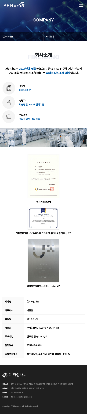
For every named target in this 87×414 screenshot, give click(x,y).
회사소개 (50, 36)
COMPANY (8, 36)
